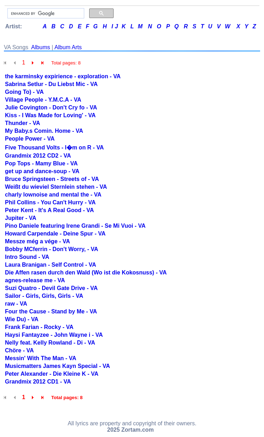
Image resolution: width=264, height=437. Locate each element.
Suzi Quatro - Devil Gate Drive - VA (51, 288)
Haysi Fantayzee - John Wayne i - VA (54, 335)
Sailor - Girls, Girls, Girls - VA (44, 296)
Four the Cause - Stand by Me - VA (51, 311)
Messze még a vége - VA (37, 241)
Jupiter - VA (20, 218)
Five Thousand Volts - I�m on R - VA (54, 147)
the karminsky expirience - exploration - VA (63, 76)
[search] (45, 13)
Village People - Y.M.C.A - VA (43, 100)
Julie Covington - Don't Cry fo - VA (51, 107)
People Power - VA (29, 139)
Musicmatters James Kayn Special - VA (57, 366)
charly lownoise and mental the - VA (53, 195)
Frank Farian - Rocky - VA (39, 327)
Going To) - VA (24, 92)
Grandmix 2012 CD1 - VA (38, 382)
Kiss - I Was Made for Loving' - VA (50, 115)
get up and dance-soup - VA (42, 171)
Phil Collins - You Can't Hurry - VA (50, 202)
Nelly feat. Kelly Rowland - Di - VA (50, 343)
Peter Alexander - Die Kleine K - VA (51, 374)
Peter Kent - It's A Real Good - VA (49, 210)
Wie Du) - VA (22, 319)
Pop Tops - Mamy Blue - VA (41, 163)
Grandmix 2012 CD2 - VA (38, 156)
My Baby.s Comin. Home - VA (44, 131)
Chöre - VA (19, 350)
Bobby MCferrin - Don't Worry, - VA (51, 249)
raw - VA (16, 304)
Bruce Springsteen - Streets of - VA (52, 179)
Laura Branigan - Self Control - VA (50, 265)
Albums (40, 47)
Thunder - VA (22, 123)
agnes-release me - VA (35, 280)
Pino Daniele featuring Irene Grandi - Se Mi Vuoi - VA (75, 226)
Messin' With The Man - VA (40, 358)
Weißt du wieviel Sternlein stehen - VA (56, 187)
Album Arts (68, 47)
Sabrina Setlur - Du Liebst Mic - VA (51, 84)
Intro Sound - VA (27, 257)
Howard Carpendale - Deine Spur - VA (55, 234)
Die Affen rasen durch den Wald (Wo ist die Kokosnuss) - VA (86, 272)
